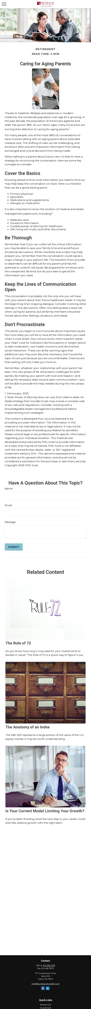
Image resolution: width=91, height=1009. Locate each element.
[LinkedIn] (48, 988)
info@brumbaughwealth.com (46, 984)
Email (8, 505)
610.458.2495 (49, 965)
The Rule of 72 (18, 643)
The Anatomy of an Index (27, 727)
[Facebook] (43, 988)
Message (10, 522)
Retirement (45, 1005)
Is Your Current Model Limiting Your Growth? (44, 811)
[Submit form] (14, 547)
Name (9, 488)
